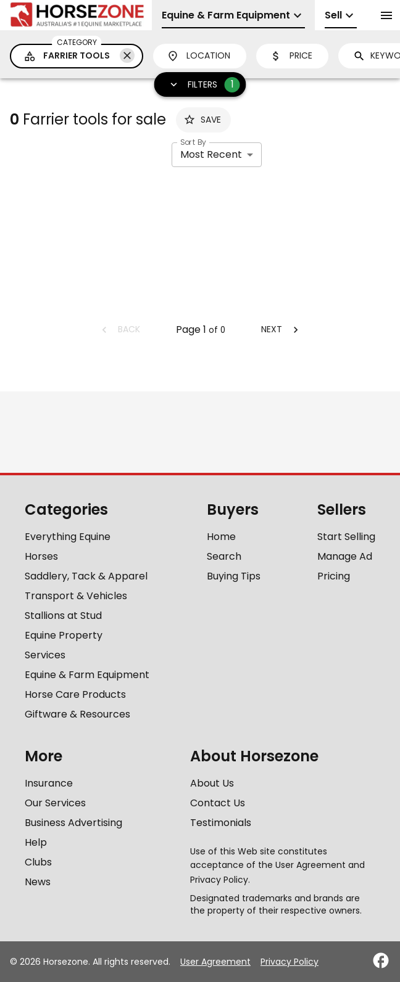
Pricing (333, 576)
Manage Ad (344, 556)
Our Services (55, 803)
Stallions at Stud (63, 615)
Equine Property (63, 635)
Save (202, 119)
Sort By (193, 142)
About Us (212, 783)
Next (281, 329)
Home (221, 537)
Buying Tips (233, 576)
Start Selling (346, 537)
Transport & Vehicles (76, 596)
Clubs (38, 862)
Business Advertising (73, 823)
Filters (201, 84)
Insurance (49, 783)
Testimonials (220, 823)
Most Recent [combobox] (211, 154)
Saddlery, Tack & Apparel (86, 576)
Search (224, 556)
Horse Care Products (75, 694)
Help (36, 842)
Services (45, 655)
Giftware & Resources (77, 714)
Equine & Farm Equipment (87, 675)
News (38, 882)
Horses (41, 556)
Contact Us (217, 803)
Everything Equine (67, 537)
